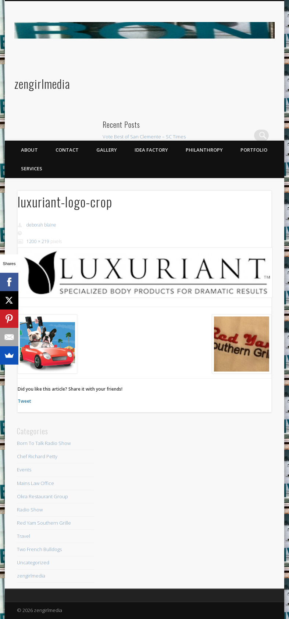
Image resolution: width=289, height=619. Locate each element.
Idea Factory (151, 149)
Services (31, 168)
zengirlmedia (42, 83)
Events (24, 469)
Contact (67, 149)
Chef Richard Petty (37, 456)
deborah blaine (41, 225)
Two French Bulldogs (39, 549)
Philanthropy (204, 149)
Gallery (106, 149)
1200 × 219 (37, 241)
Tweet (24, 401)
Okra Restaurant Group (42, 496)
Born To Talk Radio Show (44, 443)
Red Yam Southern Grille (44, 523)
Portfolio (253, 149)
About (29, 149)
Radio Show (30, 509)
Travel (23, 536)
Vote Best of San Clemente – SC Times (144, 136)
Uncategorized (33, 562)
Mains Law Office (35, 483)
